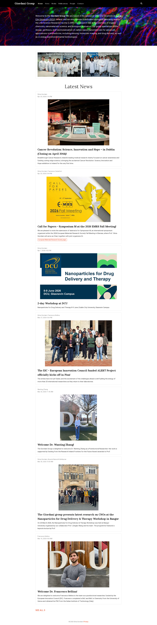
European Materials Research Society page (52, 240)
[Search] (141, 3)
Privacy (86, 621)
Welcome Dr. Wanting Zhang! (56, 444)
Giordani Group (25, 3)
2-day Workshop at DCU (53, 303)
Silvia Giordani (42, 94)
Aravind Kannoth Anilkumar (57, 459)
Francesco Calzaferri (55, 171)
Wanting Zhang (43, 389)
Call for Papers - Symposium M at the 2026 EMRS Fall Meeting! (77, 226)
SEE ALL (40, 610)
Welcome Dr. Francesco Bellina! (57, 591)
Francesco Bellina (54, 315)
